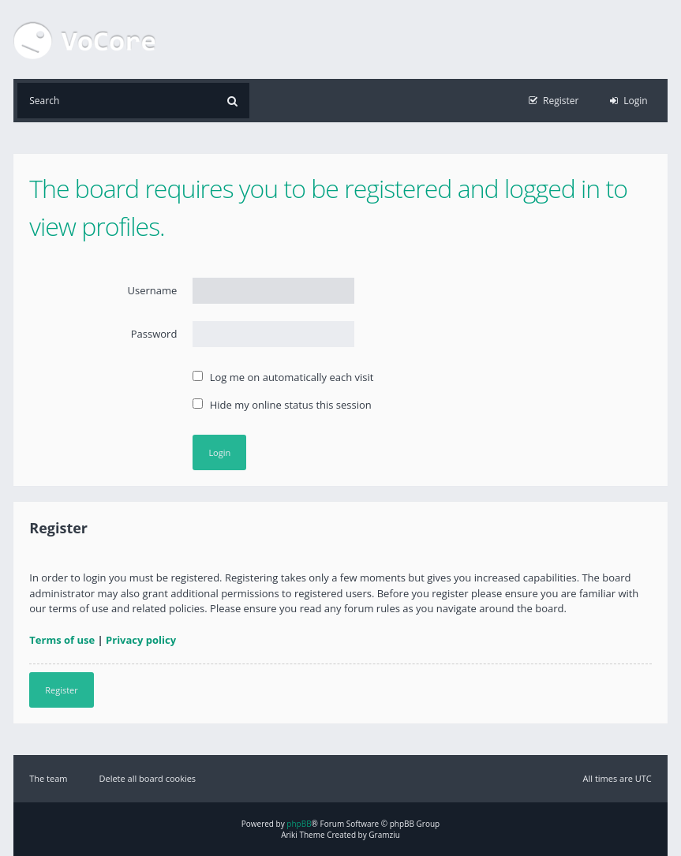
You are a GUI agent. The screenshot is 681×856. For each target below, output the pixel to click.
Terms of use (62, 640)
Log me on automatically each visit (283, 377)
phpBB (298, 823)
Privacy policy (141, 640)
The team (48, 778)
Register (61, 690)
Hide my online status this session (282, 405)
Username (153, 290)
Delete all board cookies (147, 778)
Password (154, 334)
